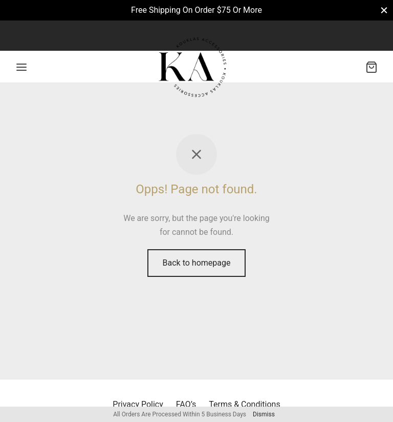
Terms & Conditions (244, 404)
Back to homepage (197, 263)
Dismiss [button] (264, 414)
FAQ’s (186, 404)
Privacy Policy (138, 404)
